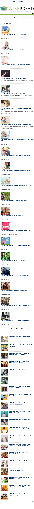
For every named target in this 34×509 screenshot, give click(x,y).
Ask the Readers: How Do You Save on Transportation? (16, 290)
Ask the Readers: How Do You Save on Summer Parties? (16, 124)
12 (11, 328)
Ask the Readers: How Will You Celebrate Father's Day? (16, 155)
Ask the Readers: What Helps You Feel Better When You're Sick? (19, 370)
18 (21, 328)
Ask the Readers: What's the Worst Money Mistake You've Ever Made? (16, 109)
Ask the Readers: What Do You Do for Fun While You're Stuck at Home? (20, 354)
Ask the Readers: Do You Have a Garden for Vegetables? (21, 345)
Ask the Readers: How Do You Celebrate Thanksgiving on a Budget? (20, 469)
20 (24, 328)
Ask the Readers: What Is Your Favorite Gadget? (14, 78)
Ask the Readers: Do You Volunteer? (19, 378)
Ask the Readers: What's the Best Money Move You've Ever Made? (17, 140)
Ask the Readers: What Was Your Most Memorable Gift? (19, 453)
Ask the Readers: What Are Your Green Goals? (13, 260)
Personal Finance (6, 13)
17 (19, 328)
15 (16, 328)
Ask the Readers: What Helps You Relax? (20, 419)
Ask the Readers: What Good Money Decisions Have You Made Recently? (19, 428)
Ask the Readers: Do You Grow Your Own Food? (14, 200)
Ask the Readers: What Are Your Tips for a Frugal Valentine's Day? (20, 403)
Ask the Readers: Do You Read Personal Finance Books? (16, 230)
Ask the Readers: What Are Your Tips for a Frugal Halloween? (20, 494)
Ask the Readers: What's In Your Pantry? (20, 336)
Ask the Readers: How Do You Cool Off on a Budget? (15, 170)
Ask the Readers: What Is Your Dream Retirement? (14, 275)
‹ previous (7, 328)
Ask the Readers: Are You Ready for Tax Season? (20, 395)
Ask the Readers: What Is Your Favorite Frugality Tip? (15, 245)
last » (31, 328)
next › (28, 328)
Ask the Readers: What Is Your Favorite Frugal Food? (15, 320)
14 (14, 328)
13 (12, 328)
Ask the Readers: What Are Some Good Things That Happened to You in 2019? (19, 445)
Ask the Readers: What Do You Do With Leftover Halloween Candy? (19, 486)
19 (22, 328)
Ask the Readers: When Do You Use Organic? (13, 34)
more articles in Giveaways (27, 501)
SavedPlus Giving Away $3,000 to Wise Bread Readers (15, 64)
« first (3, 328)
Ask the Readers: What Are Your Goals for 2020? (20, 436)
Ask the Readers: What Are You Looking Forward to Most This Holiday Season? (20, 461)
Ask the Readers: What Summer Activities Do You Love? (16, 185)
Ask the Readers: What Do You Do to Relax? (13, 93)
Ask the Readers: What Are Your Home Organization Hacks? (19, 387)
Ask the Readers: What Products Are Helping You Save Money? (19, 362)
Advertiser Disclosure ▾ (17, 1)
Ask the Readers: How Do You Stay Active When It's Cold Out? (20, 478)
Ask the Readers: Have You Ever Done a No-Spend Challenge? (21, 411)
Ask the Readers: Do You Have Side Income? (13, 49)
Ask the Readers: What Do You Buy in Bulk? (13, 215)
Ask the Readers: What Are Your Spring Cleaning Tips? (16, 305)
